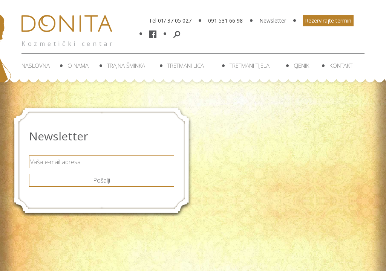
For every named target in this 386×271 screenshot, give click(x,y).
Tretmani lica (185, 65)
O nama (78, 65)
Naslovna (35, 65)
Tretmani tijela (250, 65)
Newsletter (272, 20)
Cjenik (301, 65)
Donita (69, 28)
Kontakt (340, 65)
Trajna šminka (126, 65)
